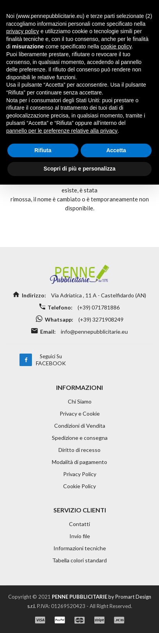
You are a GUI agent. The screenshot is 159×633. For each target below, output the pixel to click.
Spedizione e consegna (80, 437)
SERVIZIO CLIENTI (79, 510)
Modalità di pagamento (79, 462)
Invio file (79, 536)
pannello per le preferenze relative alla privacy (62, 131)
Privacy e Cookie (80, 413)
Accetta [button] (116, 150)
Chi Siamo (80, 401)
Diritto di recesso (79, 449)
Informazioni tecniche (79, 548)
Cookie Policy (79, 486)
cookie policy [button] (116, 46)
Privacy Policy (79, 474)
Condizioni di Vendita (79, 425)
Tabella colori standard (79, 560)
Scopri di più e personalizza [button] (79, 168)
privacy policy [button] (22, 31)
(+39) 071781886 (98, 307)
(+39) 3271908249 (100, 319)
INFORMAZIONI (79, 387)
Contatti (79, 524)
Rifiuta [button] (42, 150)
